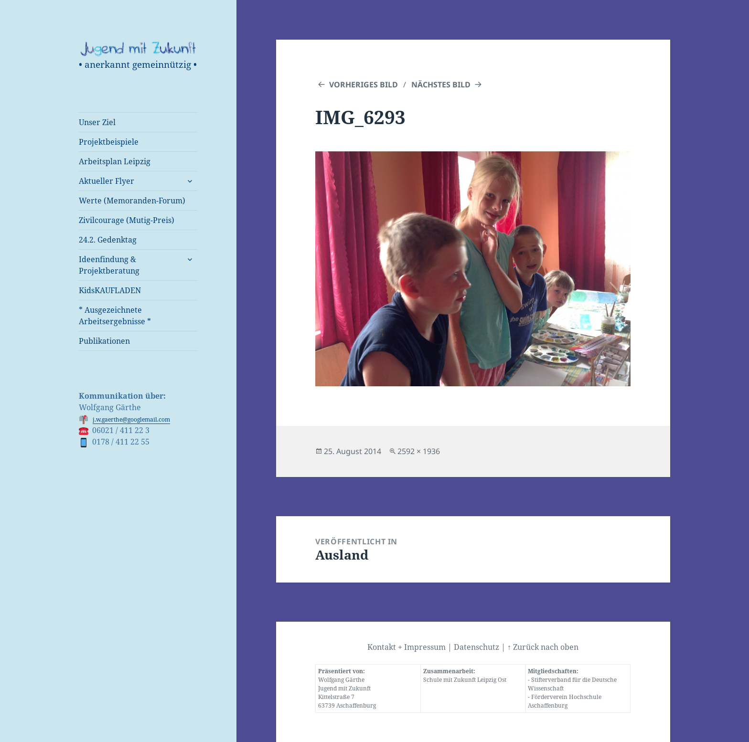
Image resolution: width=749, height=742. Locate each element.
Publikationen (104, 341)
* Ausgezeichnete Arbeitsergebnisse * (115, 316)
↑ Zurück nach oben (542, 647)
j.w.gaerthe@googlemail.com (131, 419)
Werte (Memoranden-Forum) (132, 200)
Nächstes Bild (441, 84)
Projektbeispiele (109, 142)
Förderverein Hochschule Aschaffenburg (564, 701)
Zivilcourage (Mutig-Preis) (126, 220)
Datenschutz (476, 647)
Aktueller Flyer (106, 181)
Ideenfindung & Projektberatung (109, 265)
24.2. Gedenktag (108, 239)
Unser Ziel (97, 122)
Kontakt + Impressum (406, 647)
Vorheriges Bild (363, 84)
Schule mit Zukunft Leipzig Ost (464, 680)
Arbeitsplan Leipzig (114, 161)
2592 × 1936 (418, 451)
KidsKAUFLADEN (110, 290)
